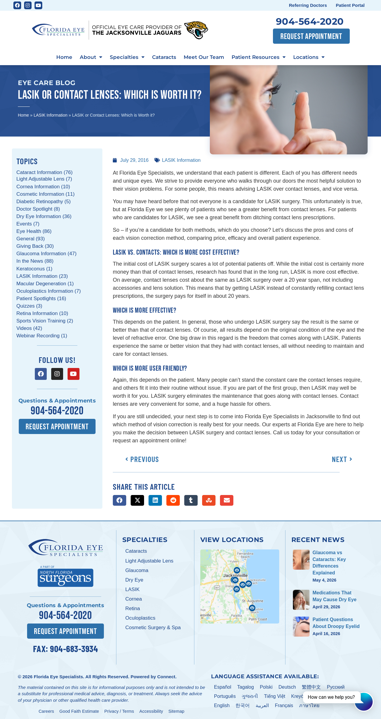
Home (53, 57)
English (221, 703)
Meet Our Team (206, 57)
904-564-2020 (310, 21)
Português (225, 694)
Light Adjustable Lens (149, 560)
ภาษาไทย (309, 703)
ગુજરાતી (250, 694)
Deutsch (287, 685)
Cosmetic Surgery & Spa (153, 627)
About (83, 57)
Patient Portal (350, 5)
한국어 (242, 703)
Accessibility (151, 709)
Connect (166, 674)
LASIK (132, 589)
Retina (132, 608)
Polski (266, 685)
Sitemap (176, 709)
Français (284, 703)
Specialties (122, 57)
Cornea (133, 598)
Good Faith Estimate (79, 709)
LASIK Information (51, 114)
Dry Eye (134, 579)
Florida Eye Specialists (58, 674)
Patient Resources (265, 57)
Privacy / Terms (119, 709)
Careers (46, 709)
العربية (262, 703)
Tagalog (245, 685)
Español (222, 685)
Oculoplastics (140, 617)
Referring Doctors (308, 5)
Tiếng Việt (274, 694)
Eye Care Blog (47, 82)
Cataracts (162, 57)
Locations (319, 57)
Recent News (318, 539)
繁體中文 (311, 685)
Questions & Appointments (57, 400)
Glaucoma (136, 570)
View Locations (232, 539)
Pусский (335, 685)
